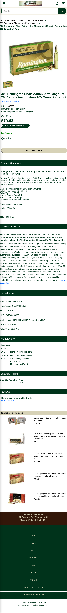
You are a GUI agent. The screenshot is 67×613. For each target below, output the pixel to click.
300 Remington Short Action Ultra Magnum (19, 23)
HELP (33, 573)
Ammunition (24, 20)
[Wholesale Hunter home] (30, 3)
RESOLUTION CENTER (33, 587)
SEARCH (33, 543)
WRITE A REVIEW (8, 401)
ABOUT (33, 550)
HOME (33, 536)
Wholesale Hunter (8, 20)
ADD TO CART (34, 150)
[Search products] (30, 11)
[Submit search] (61, 11)
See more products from (17, 112)
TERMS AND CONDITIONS (33, 595)
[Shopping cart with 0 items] (63, 3)
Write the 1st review (11, 102)
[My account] (57, 3)
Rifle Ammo (38, 20)
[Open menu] (3, 3)
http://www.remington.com (21, 355)
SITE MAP (33, 580)
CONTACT (33, 558)
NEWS (33, 565)
